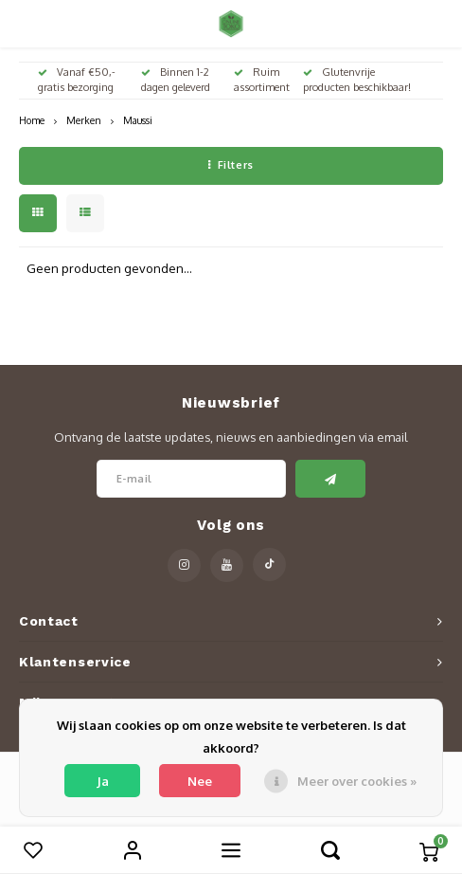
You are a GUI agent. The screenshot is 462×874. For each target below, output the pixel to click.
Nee (199, 781)
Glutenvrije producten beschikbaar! (357, 79)
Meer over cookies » (357, 781)
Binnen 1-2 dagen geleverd (175, 79)
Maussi (137, 120)
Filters (230, 165)
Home (31, 120)
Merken (83, 120)
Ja (103, 781)
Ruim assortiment (262, 79)
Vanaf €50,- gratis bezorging (77, 79)
